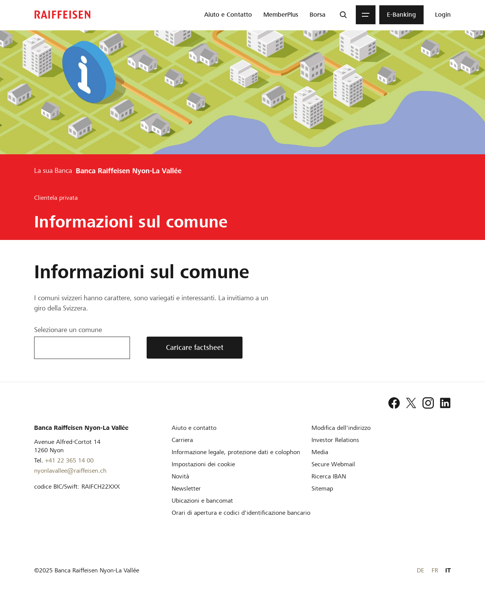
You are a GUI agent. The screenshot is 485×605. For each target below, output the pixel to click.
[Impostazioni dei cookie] (203, 464)
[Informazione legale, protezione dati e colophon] (236, 452)
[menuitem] (228, 14)
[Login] (443, 14)
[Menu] (365, 14)
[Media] (319, 452)
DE (420, 570)
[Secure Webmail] (333, 464)
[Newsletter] (186, 488)
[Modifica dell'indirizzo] (341, 427)
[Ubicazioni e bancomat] (202, 500)
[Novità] (180, 476)
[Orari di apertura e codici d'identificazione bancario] (241, 512)
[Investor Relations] (335, 440)
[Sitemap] (322, 488)
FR (435, 570)
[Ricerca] (343, 14)
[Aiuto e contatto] (194, 427)
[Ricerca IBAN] (328, 476)
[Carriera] (182, 440)
